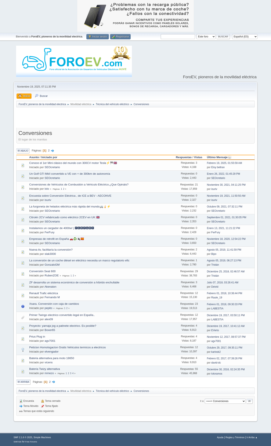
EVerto (215, 330)
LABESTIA (217, 308)
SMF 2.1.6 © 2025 (23, 437)
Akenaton (50, 286)
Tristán (215, 264)
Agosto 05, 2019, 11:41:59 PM (224, 249)
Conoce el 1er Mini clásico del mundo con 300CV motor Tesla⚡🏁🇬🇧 (73, 163)
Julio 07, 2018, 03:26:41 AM (222, 282)
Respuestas (184, 157)
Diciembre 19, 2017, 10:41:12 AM (226, 326)
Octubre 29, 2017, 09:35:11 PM (224, 347)
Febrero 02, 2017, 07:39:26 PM (224, 358)
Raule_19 (216, 297)
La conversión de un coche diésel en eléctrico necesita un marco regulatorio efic (79, 260)
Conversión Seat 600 (42, 271)
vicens (49, 362)
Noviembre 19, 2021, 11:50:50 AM (226, 195)
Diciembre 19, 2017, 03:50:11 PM (226, 315)
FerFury (50, 232)
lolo (47, 188)
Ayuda (220, 437)
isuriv (214, 189)
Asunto (34, 157)
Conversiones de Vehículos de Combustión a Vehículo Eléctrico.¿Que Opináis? (79, 184)
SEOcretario (52, 167)
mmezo (49, 373)
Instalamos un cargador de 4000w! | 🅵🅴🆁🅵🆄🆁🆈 (61, 228)
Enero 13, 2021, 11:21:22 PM (223, 228)
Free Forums (31, 442)
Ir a (201, 401)
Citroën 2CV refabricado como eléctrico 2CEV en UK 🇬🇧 (64, 217)
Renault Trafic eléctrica (43, 293)
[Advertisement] (135, 118)
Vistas (198, 157)
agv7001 (50, 340)
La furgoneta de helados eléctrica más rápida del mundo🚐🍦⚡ (70, 206)
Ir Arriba (23, 382)
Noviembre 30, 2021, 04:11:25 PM (226, 184)
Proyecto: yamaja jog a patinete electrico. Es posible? (62, 325)
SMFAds (17, 442)
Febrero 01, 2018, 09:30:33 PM (224, 304)
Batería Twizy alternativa (44, 369)
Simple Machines (42, 437)
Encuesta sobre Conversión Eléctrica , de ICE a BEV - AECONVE (70, 195)
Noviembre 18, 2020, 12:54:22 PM (226, 238)
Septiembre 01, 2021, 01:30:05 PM (226, 217)
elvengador (52, 351)
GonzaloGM (52, 264)
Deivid (214, 286)
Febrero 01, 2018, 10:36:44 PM (224, 293)
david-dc (216, 362)
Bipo (213, 254)
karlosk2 (216, 351)
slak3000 (50, 253)
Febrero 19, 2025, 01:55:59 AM (224, 163)
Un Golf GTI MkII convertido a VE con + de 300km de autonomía (69, 173)
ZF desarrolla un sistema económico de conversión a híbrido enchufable (74, 282)
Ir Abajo (23, 151)
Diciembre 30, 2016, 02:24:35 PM (226, 369)
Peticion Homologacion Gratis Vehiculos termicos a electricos (67, 347)
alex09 (49, 319)
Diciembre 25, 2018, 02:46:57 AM (226, 271)
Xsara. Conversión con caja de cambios (54, 303)
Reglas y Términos (235, 437)
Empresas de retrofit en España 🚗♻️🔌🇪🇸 (56, 238)
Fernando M (52, 297)
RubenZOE (52, 275)
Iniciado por (49, 157)
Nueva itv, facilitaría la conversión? (51, 249)
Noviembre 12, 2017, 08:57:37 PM (226, 336)
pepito (48, 308)
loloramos (216, 373)
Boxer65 (50, 330)
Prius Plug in (37, 336)
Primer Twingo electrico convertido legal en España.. (62, 315)
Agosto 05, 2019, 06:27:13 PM (224, 260)
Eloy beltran (218, 167)
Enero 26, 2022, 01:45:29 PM (223, 173)
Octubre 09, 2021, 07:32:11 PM (224, 206)
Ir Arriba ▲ (252, 437)
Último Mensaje (219, 157)
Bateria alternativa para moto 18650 (51, 358)
